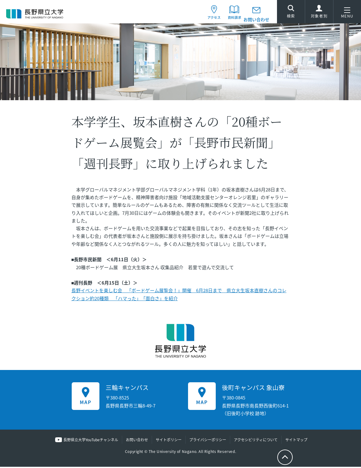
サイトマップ (296, 441)
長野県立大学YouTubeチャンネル (90, 441)
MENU (347, 13)
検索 (291, 13)
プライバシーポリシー (207, 441)
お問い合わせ (256, 19)
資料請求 (231, 19)
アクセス (206, 19)
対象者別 (319, 13)
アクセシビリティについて (256, 441)
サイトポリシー (169, 441)
